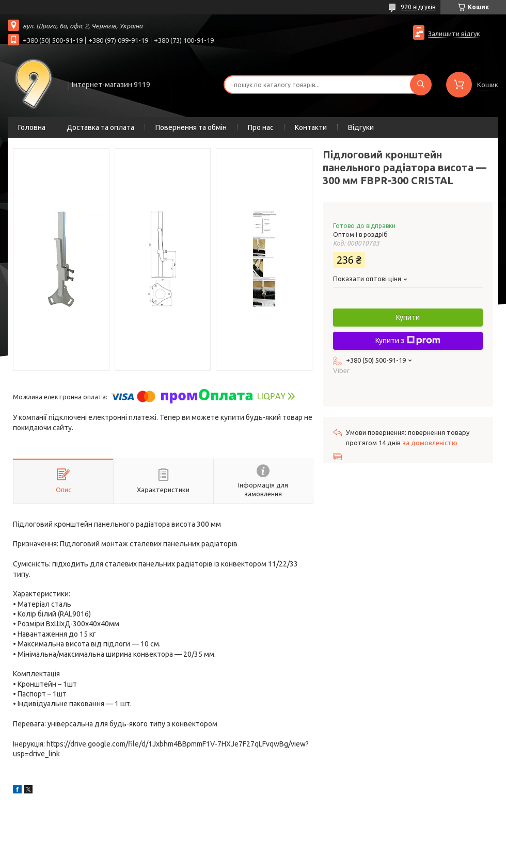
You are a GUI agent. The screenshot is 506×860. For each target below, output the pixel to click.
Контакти (311, 127)
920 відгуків (418, 7)
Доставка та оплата (100, 127)
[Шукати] (421, 84)
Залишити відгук (454, 33)
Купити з (407, 340)
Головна (31, 127)
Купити (408, 317)
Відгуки (361, 127)
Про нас (261, 127)
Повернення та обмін (191, 127)
